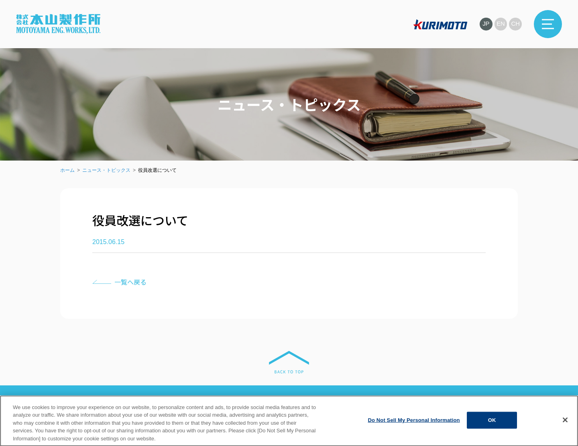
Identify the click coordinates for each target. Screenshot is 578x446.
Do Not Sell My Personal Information (414, 427)
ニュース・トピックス (106, 170)
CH (515, 23)
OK (492, 427)
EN (501, 23)
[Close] (565, 426)
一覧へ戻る (130, 282)
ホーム (67, 170)
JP (485, 23)
